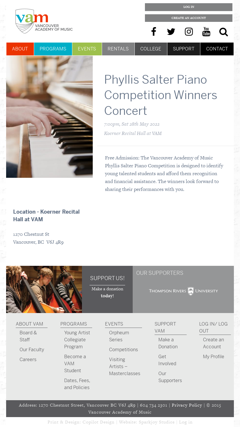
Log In (188, 7)
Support (184, 49)
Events (87, 49)
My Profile (213, 357)
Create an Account (188, 18)
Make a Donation (168, 343)
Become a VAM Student (75, 364)
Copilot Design (99, 422)
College (150, 49)
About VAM (29, 324)
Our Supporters (170, 377)
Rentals (118, 49)
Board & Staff (28, 336)
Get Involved (167, 360)
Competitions (123, 350)
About (20, 49)
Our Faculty (32, 350)
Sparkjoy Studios (157, 422)
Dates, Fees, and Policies (77, 384)
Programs (53, 49)
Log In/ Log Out (213, 327)
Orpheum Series (119, 336)
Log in (186, 422)
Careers (28, 359)
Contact (217, 49)
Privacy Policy (187, 405)
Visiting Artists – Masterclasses (124, 366)
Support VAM (165, 327)
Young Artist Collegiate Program (77, 340)
